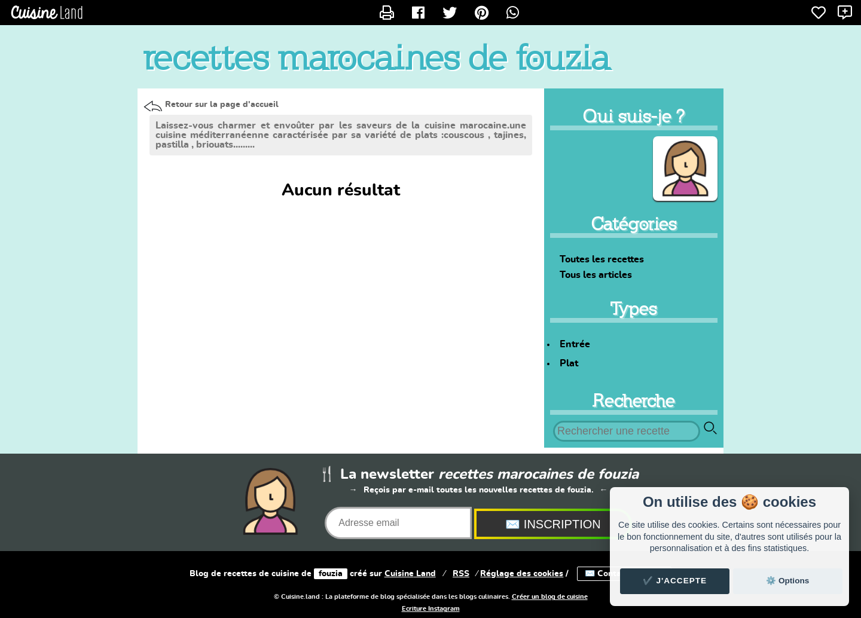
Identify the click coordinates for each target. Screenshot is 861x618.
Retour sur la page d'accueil (222, 104)
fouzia (331, 574)
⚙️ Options (787, 580)
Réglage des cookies (521, 574)
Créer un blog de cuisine (550, 597)
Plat (569, 363)
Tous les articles (596, 275)
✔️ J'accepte (675, 580)
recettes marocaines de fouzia (377, 57)
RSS (461, 574)
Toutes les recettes (602, 259)
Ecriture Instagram (431, 609)
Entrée (575, 344)
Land (410, 574)
